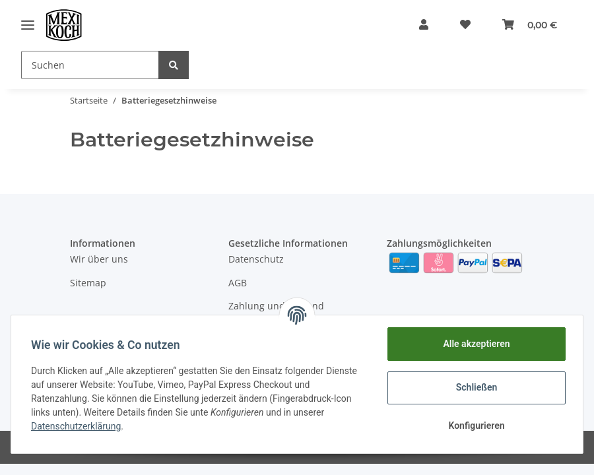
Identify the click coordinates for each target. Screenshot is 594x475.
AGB (237, 282)
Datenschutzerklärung (77, 426)
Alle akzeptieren (475, 343)
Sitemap (88, 282)
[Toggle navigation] (27, 24)
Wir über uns (99, 259)
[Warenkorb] (529, 25)
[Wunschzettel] (465, 25)
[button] (423, 25)
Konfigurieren (475, 425)
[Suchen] (90, 65)
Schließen (475, 387)
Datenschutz (256, 259)
